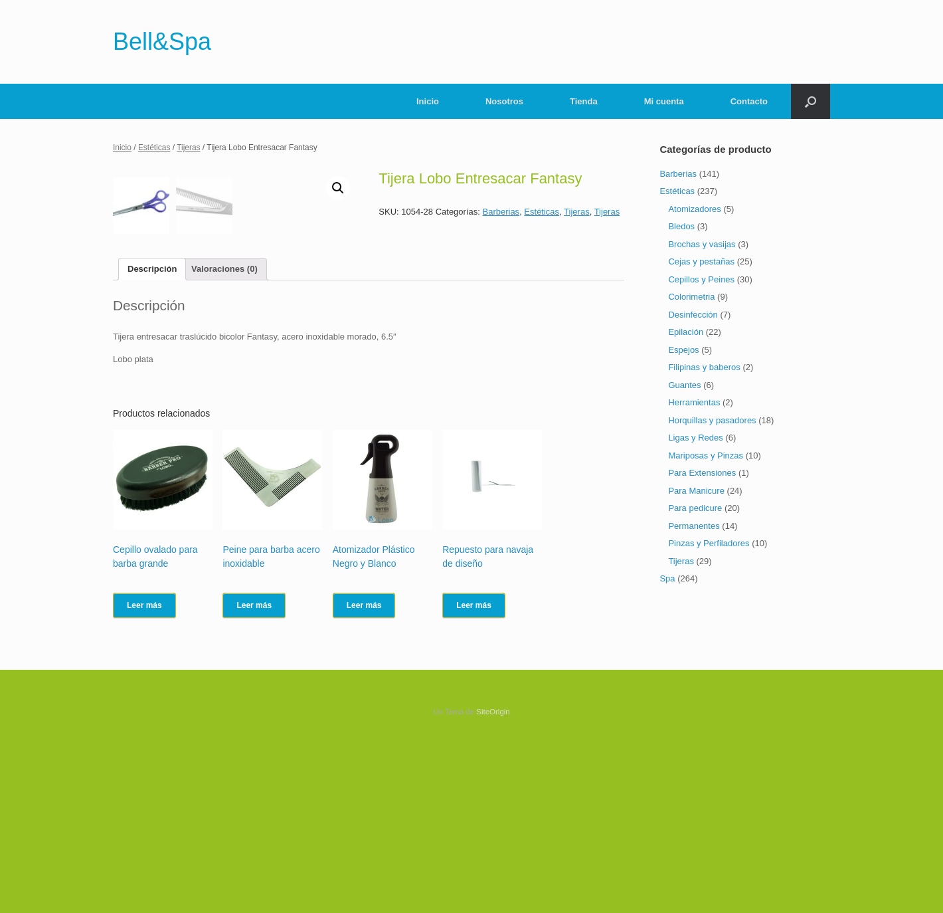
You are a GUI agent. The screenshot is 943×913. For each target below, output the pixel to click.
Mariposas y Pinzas (705, 455)
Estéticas (154, 147)
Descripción (152, 444)
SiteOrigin (493, 887)
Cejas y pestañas (701, 261)
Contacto (749, 101)
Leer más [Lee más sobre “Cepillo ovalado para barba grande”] (144, 780)
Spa (667, 578)
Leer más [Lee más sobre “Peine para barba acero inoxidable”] (254, 780)
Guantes (684, 385)
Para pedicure (695, 508)
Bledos (681, 226)
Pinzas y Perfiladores (708, 543)
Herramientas (694, 402)
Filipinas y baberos (704, 367)
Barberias (500, 212)
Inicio (427, 101)
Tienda (584, 101)
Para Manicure (696, 491)
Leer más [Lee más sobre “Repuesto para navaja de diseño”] (473, 780)
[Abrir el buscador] (810, 101)
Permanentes (693, 526)
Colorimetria (691, 297)
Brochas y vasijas (701, 244)
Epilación (685, 332)
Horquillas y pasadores (712, 420)
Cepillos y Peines (701, 279)
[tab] (152, 444)
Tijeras (188, 147)
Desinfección (692, 315)
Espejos (683, 350)
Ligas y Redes (695, 438)
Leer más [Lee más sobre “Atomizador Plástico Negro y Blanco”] (364, 780)
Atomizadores (694, 209)
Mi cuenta (664, 101)
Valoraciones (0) (224, 444)
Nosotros (504, 101)
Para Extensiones (702, 473)
